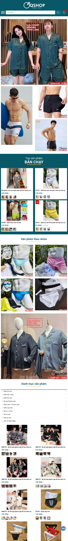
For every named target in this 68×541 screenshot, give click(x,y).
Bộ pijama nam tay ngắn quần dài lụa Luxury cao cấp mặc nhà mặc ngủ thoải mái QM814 (29, 190)
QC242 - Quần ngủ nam (43, 511)
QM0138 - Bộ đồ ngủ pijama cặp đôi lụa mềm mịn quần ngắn (20, 479)
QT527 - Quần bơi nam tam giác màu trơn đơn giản (51, 190)
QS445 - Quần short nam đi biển (11, 222)
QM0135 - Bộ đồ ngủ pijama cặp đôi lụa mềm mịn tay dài (19, 447)
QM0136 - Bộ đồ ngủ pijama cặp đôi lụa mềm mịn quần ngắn (20, 511)
